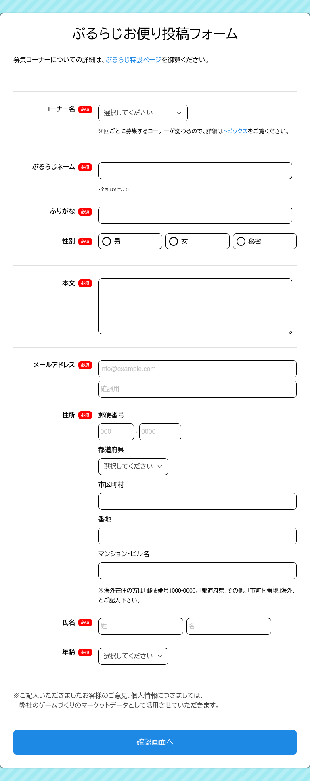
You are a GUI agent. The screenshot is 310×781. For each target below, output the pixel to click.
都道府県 (111, 449)
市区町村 (111, 484)
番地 (104, 519)
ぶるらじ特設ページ (133, 60)
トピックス (235, 131)
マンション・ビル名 (123, 554)
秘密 (249, 241)
